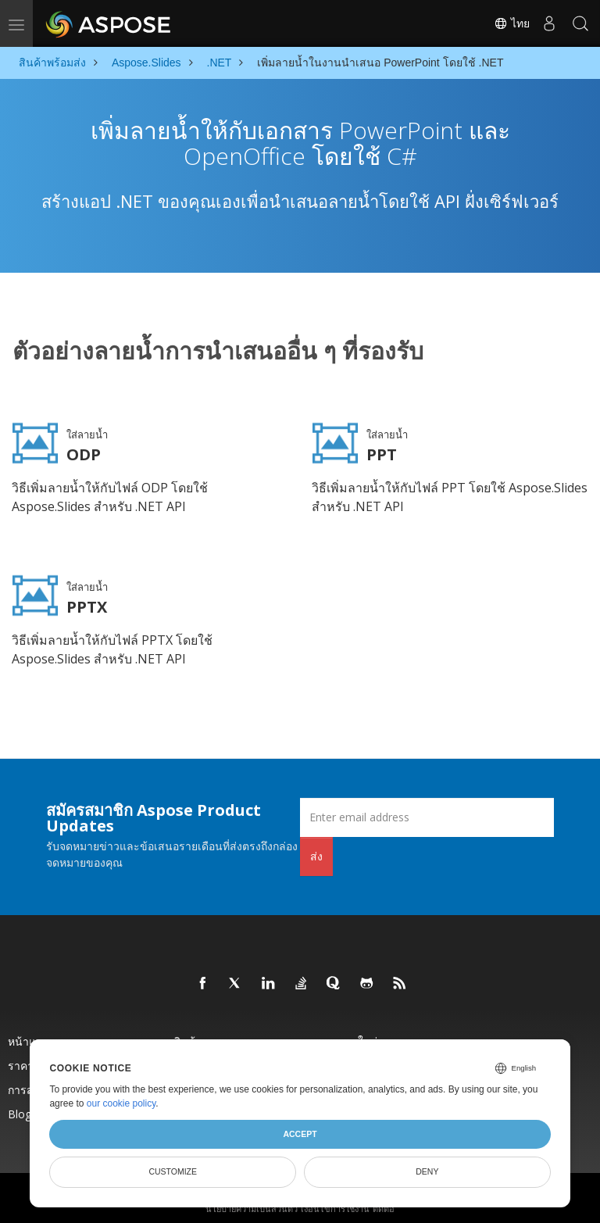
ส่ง (316, 847)
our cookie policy (121, 1103)
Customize (172, 1171)
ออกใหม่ (358, 1032)
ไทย (512, 23)
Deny (427, 1171)
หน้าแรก (28, 1032)
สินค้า (187, 1032)
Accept (299, 1134)
